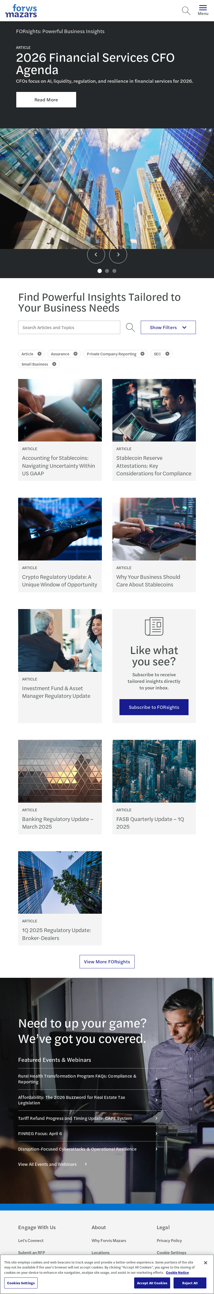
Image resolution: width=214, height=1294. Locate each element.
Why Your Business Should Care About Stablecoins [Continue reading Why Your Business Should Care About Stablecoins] (148, 580)
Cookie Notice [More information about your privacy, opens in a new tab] (177, 1272)
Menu (203, 10)
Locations (100, 1252)
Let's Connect (31, 1240)
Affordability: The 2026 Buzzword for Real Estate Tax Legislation (90, 1100)
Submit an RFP (31, 1252)
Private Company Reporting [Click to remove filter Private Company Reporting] (115, 353)
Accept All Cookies (152, 1282)
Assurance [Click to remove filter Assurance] (64, 353)
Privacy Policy (169, 1240)
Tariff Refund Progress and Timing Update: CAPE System (90, 1118)
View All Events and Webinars (55, 1164)
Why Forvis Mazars (109, 1240)
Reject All (190, 1282)
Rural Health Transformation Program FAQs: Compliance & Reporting (90, 1079)
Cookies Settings (21, 1282)
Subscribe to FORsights (154, 707)
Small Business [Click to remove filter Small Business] (39, 364)
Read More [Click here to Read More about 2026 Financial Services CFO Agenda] (46, 99)
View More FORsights (107, 961)
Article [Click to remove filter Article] (31, 353)
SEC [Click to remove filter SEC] (161, 353)
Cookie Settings (171, 1252)
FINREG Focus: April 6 (90, 1133)
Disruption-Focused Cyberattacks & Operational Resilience (90, 1149)
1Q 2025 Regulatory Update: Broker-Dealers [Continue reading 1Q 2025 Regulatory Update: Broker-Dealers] (56, 933)
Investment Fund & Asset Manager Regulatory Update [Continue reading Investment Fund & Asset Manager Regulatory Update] (56, 691)
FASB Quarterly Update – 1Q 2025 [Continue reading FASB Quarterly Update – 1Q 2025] (150, 822)
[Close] (205, 1263)
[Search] (186, 11)
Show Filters (168, 327)
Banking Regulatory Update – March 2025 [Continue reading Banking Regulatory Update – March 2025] (57, 822)
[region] (107, 1274)
